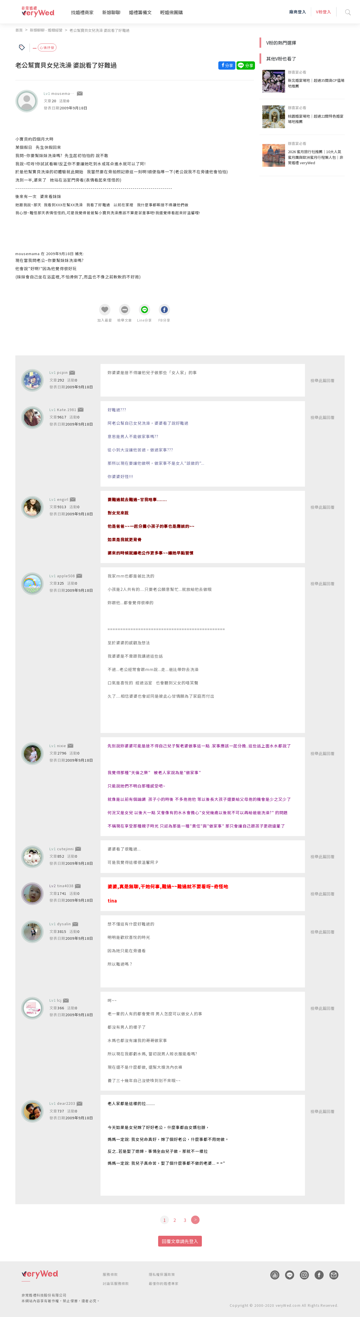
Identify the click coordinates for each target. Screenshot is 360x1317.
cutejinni (65, 848)
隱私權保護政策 (162, 1274)
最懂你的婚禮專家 (164, 1283)
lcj (59, 1000)
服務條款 (110, 1274)
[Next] (195, 1219)
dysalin (64, 923)
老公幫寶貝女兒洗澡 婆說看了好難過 (99, 30)
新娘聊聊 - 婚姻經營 (46, 30)
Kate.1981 (66, 409)
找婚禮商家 (82, 12)
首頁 (19, 30)
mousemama (63, 93)
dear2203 (66, 1103)
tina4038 (65, 885)
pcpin (62, 372)
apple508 (66, 575)
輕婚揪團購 (171, 12)
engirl (62, 499)
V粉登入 (323, 11)
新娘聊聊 (111, 12)
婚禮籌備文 (140, 12)
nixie (61, 745)
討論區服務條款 (116, 1283)
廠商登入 (297, 11)
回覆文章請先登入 (180, 1240)
